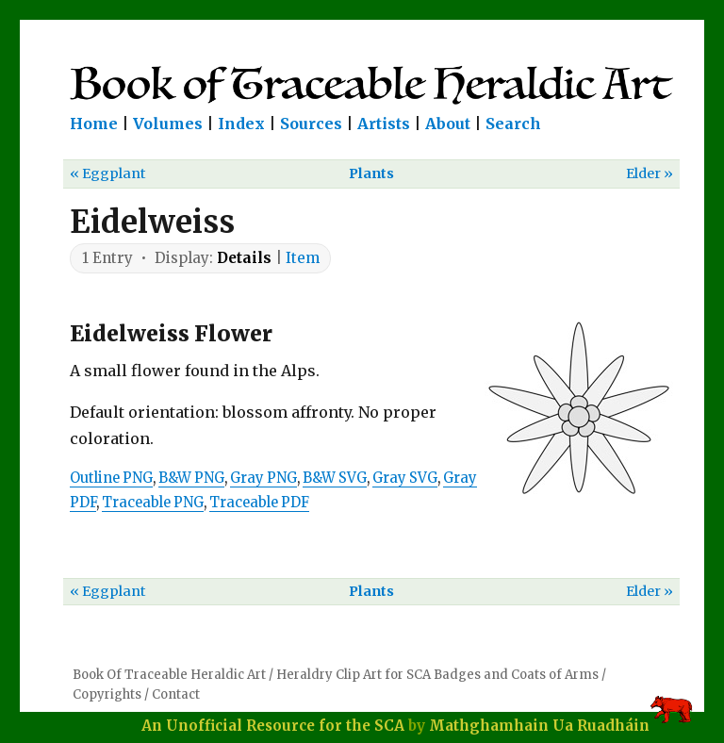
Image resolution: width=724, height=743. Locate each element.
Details (244, 258)
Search (513, 123)
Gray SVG (404, 478)
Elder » (649, 173)
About (447, 123)
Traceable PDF (259, 502)
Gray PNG (263, 478)
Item (303, 258)
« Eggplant (108, 173)
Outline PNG (111, 478)
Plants (371, 173)
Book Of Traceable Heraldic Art (169, 675)
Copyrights (107, 694)
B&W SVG (335, 478)
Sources (311, 123)
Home (94, 123)
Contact (176, 694)
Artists (383, 123)
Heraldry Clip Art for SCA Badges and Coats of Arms (437, 675)
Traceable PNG (153, 502)
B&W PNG (191, 478)
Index (241, 123)
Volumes (168, 123)
